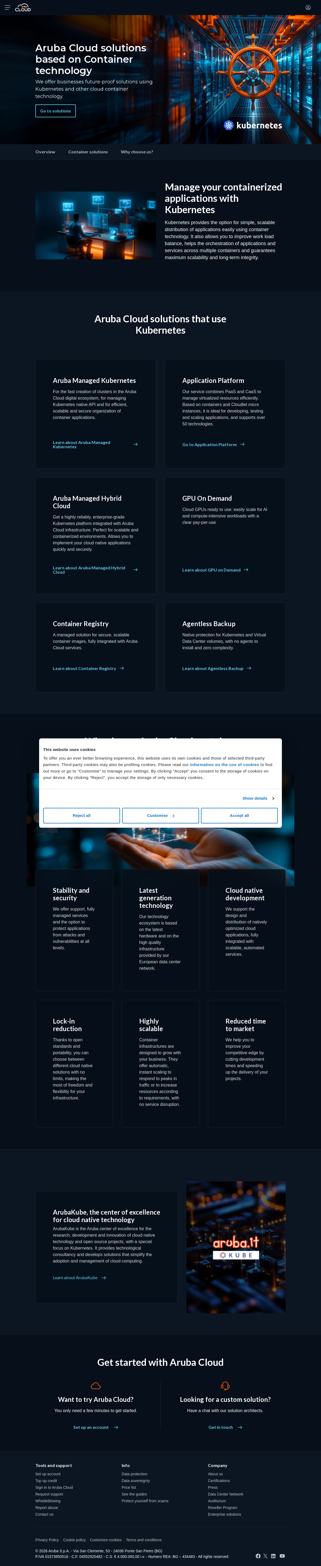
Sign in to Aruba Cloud (54, 1487)
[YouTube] (282, 1556)
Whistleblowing (47, 1501)
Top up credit (46, 1481)
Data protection (134, 1474)
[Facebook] (258, 1556)
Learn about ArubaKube (79, 1277)
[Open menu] (7, 8)
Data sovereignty (136, 1481)
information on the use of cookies (224, 764)
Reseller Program (222, 1507)
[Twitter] (265, 1556)
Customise (160, 815)
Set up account (47, 1474)
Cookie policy (74, 1540)
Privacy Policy (47, 1540)
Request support (49, 1494)
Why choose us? (137, 151)
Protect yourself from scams (145, 1501)
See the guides (134, 1494)
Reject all (82, 815)
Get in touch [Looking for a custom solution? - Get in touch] (225, 1427)
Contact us (44, 1514)
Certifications (219, 1481)
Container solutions (88, 151)
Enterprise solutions (224, 1514)
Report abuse (46, 1507)
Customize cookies (106, 1540)
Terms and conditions (144, 1540)
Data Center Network (225, 1494)
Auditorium (217, 1501)
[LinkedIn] (273, 1556)
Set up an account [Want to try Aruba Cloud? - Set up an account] (95, 1427)
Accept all (239, 815)
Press (213, 1487)
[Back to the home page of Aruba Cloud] (23, 7)
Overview (45, 151)
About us (215, 1474)
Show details (255, 798)
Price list (129, 1487)
